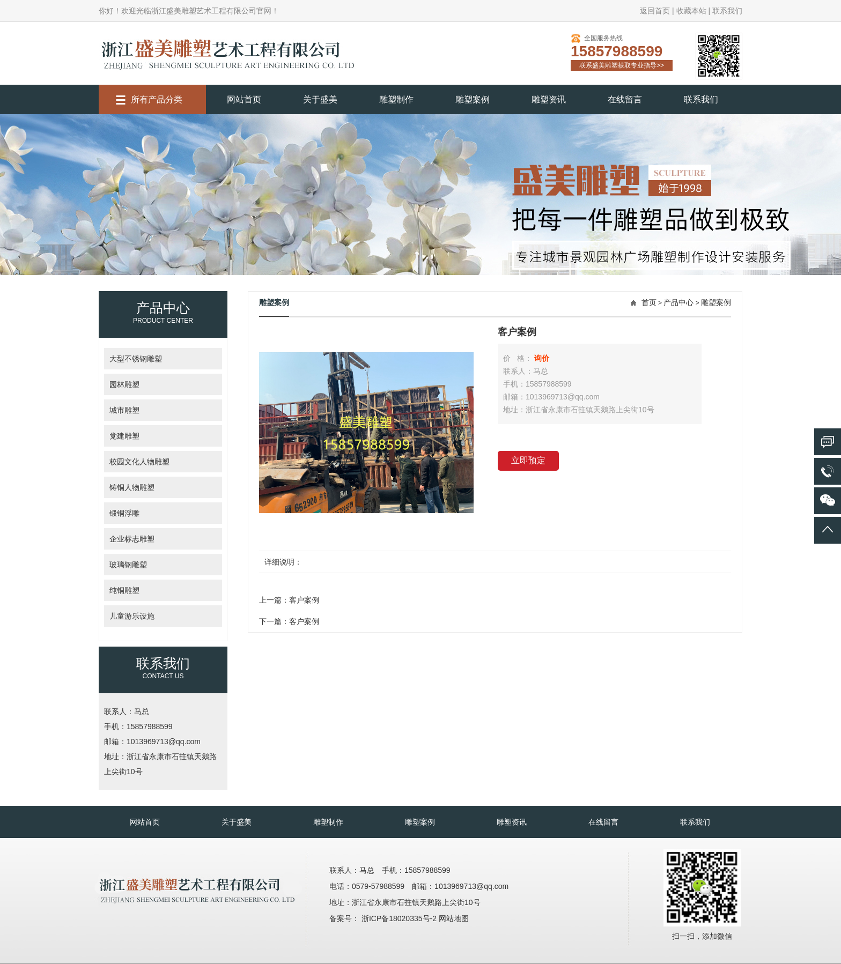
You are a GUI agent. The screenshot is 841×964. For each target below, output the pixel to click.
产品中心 (678, 302)
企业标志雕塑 (131, 539)
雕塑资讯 (549, 99)
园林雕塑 (124, 384)
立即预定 (528, 460)
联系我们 (727, 10)
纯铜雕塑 (124, 590)
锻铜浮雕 (124, 513)
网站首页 (244, 99)
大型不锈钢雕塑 (135, 358)
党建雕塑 (124, 436)
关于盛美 (320, 99)
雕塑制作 (396, 99)
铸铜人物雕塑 (131, 487)
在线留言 (625, 99)
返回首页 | (657, 10)
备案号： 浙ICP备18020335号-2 (384, 918)
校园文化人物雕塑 (139, 461)
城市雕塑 (124, 410)
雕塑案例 (472, 99)
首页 (648, 302)
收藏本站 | (693, 10)
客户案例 (304, 600)
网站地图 (454, 918)
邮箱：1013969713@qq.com (152, 741)
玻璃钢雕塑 (128, 564)
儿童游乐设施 (131, 616)
